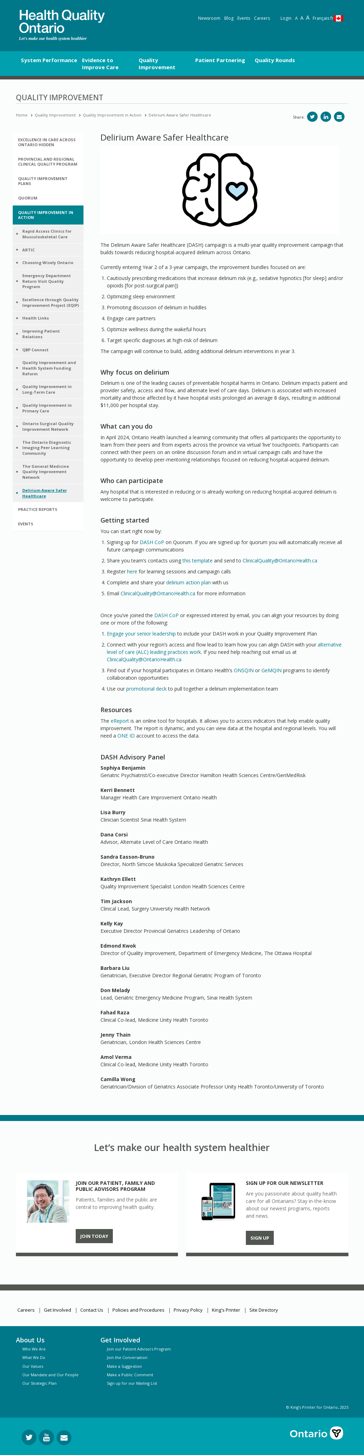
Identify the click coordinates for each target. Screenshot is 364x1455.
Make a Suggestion (124, 1366)
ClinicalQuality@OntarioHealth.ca (280, 560)
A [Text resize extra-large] (308, 18)
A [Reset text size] (296, 18)
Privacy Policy (188, 1310)
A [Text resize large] (302, 17)
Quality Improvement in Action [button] (45, 215)
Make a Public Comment (130, 1374)
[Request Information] (64, 1437)
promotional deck (146, 688)
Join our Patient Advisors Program (139, 1349)
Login (286, 18)
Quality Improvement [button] (157, 63)
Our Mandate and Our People (50, 1374)
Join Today (94, 1236)
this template (198, 560)
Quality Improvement (55, 115)
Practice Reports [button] (37, 509)
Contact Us (91, 1310)
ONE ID (126, 735)
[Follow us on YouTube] (46, 1437)
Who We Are (34, 1349)
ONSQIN (244, 670)
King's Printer (226, 1310)
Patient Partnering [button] (220, 60)
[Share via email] (339, 117)
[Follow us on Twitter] (29, 1437)
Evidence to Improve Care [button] (100, 63)
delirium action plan (188, 582)
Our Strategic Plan (39, 1383)
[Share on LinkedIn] (325, 117)
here (132, 571)
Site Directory (263, 1310)
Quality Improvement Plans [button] (43, 181)
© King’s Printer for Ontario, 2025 (317, 1407)
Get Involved (57, 1310)
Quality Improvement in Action (112, 115)
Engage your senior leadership (141, 633)
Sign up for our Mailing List (132, 1383)
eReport (120, 720)
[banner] (62, 21)
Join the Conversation (127, 1357)
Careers (262, 18)
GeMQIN (271, 670)
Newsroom (209, 18)
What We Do (33, 1357)
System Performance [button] (49, 60)
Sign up (259, 1238)
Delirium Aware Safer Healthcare (180, 115)
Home (22, 115)
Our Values (32, 1366)
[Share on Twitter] (312, 117)
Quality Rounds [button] (275, 60)
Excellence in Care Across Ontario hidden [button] (47, 142)
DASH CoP (152, 542)
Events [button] (25, 523)
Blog (228, 18)
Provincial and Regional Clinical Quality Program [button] (47, 161)
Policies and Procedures (138, 1310)
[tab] (48, 142)
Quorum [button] (27, 198)
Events (243, 18)
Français (323, 18)
